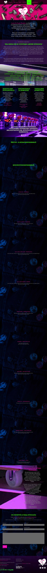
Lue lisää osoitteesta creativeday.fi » (39, 104)
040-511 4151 (16, 517)
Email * (4, 527)
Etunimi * (4, 523)
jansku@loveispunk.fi (31, 517)
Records (15, 2)
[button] (2, 124)
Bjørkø (18, 281)
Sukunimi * (26, 523)
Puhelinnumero (27, 527)
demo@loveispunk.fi (4, 560)
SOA (29, 563)
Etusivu (10, 2)
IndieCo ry (24, 563)
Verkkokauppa (35, 2)
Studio (29, 2)
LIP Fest (24, 2)
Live (20, 2)
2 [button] (23, 135)
